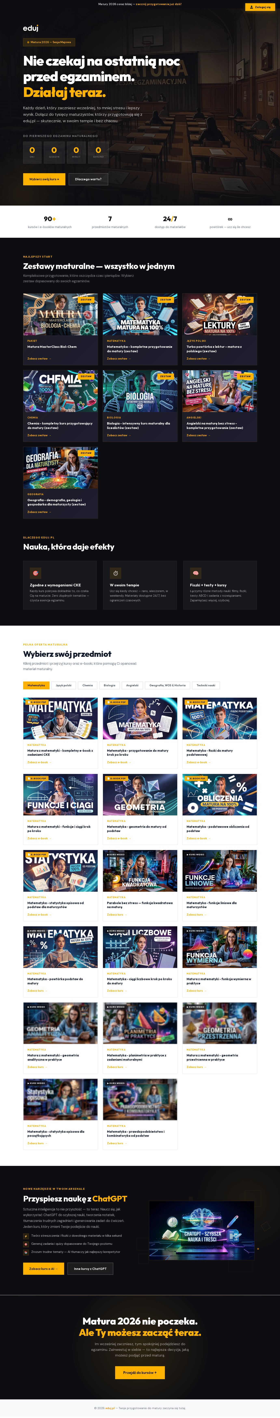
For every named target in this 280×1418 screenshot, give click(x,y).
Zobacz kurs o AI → (44, 1270)
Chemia (89, 686)
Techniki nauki (209, 686)
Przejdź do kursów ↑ (140, 1374)
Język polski (64, 686)
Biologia (111, 686)
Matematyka (36, 686)
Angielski (134, 686)
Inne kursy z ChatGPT (91, 1270)
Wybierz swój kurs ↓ (45, 179)
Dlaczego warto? (90, 179)
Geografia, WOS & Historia (170, 686)
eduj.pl (110, 1409)
